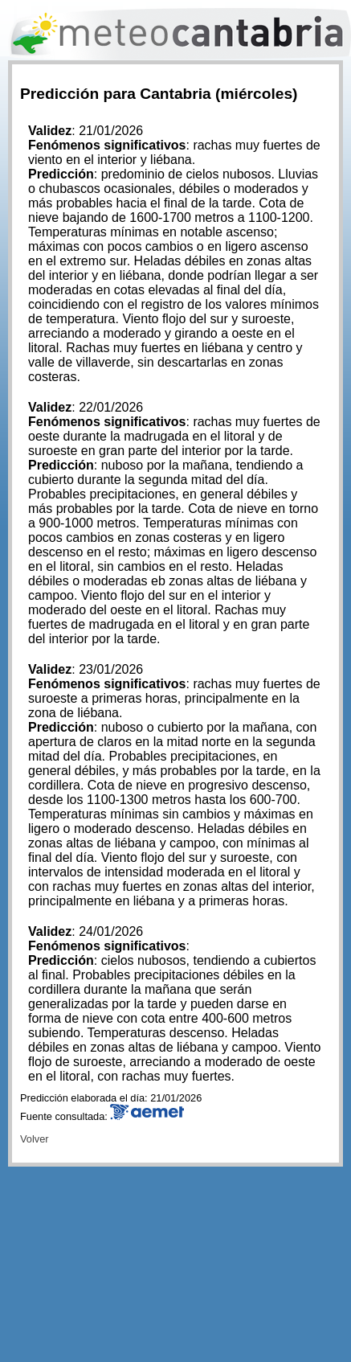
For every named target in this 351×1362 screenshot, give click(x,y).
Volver (34, 1139)
